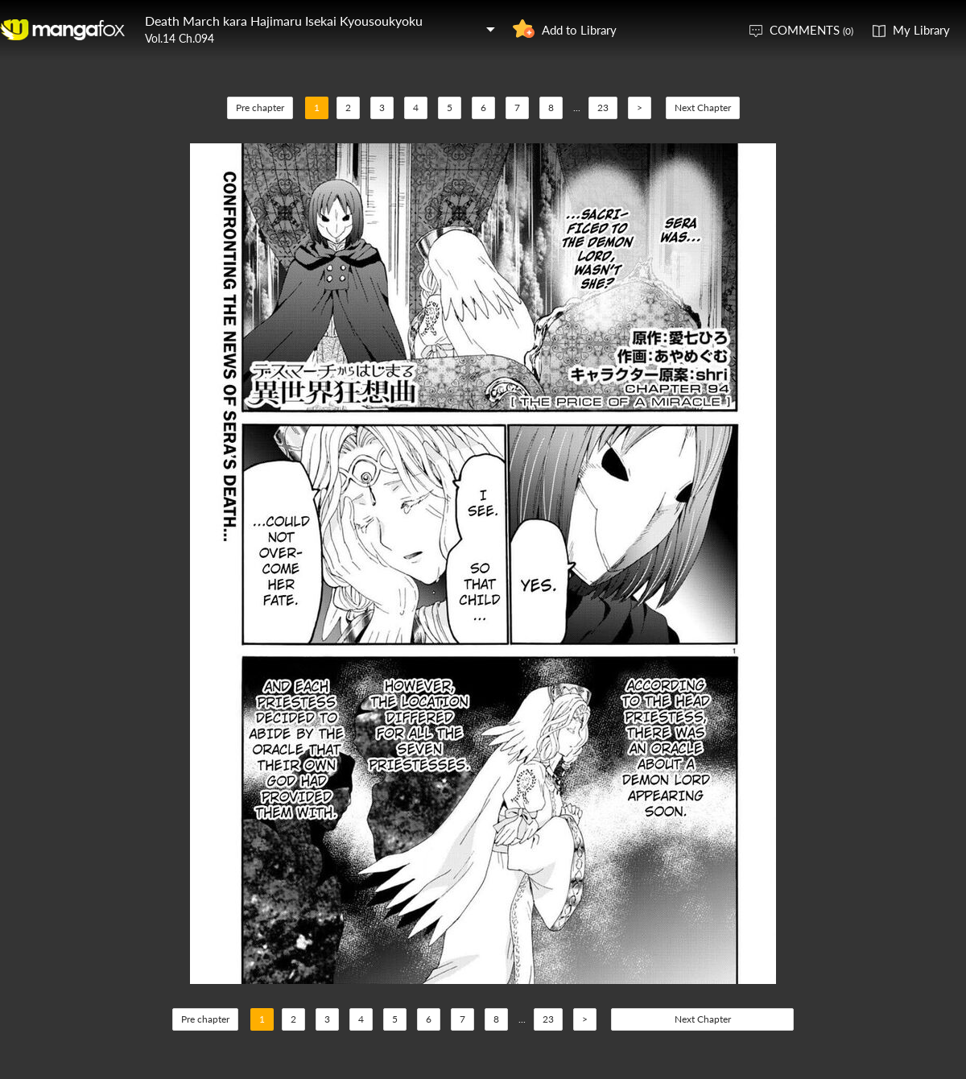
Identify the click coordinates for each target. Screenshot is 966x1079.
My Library (921, 30)
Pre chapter (260, 107)
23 (603, 107)
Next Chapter (703, 107)
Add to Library (579, 30)
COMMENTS (811, 30)
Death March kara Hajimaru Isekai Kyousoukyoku (284, 20)
